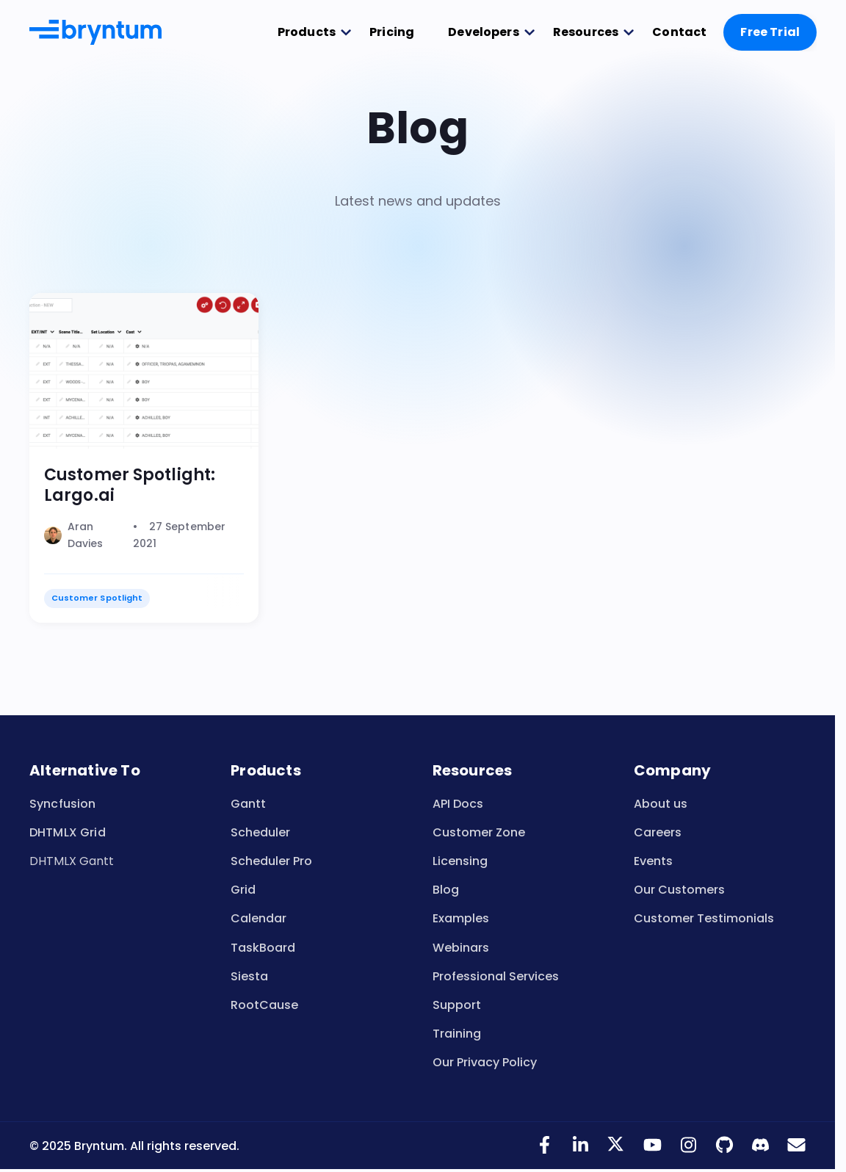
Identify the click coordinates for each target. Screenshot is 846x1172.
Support (457, 1004)
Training (457, 1033)
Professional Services (496, 976)
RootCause (264, 1004)
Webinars (461, 947)
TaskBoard (263, 947)
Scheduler (260, 832)
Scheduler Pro (271, 861)
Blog (446, 889)
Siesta (249, 976)
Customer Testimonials (704, 918)
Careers (658, 832)
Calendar (258, 918)
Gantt (248, 803)
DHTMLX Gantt (71, 861)
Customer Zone (479, 832)
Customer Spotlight (96, 598)
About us (660, 803)
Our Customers (679, 889)
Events (653, 861)
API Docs (458, 803)
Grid (243, 889)
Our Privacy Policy (485, 1062)
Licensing (460, 861)
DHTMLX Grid (67, 832)
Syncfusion (62, 804)
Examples (461, 918)
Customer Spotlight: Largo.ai (129, 485)
